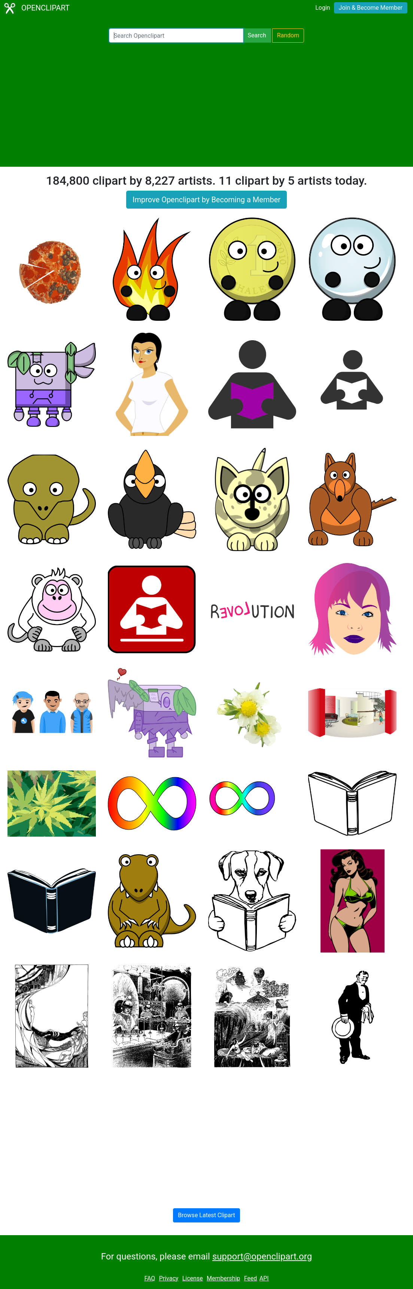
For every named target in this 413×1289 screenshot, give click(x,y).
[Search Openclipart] (176, 35)
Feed (250, 1278)
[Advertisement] (206, 104)
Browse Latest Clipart (206, 1215)
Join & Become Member (371, 7)
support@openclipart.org (262, 1256)
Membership (223, 1278)
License (192, 1278)
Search (257, 35)
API (264, 1278)
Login (322, 7)
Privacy (169, 1278)
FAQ (149, 1278)
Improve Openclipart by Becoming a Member (206, 199)
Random (288, 35)
